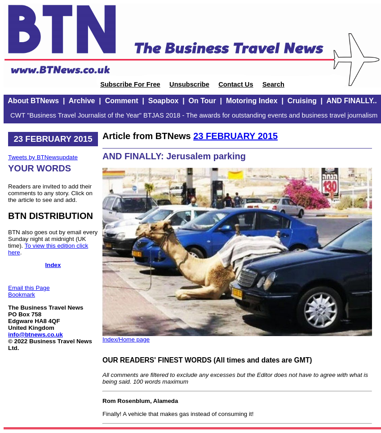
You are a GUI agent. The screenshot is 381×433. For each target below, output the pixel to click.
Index (53, 265)
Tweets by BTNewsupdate (43, 157)
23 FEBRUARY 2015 (235, 136)
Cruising (302, 101)
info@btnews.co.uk (35, 334)
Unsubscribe (189, 84)
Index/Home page (126, 339)
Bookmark (21, 294)
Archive (82, 101)
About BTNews (33, 101)
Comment (121, 101)
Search (273, 84)
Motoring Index (252, 101)
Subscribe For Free (130, 84)
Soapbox (163, 101)
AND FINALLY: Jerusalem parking (174, 156)
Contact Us (235, 84)
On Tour (202, 101)
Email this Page (29, 287)
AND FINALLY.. (351, 101)
